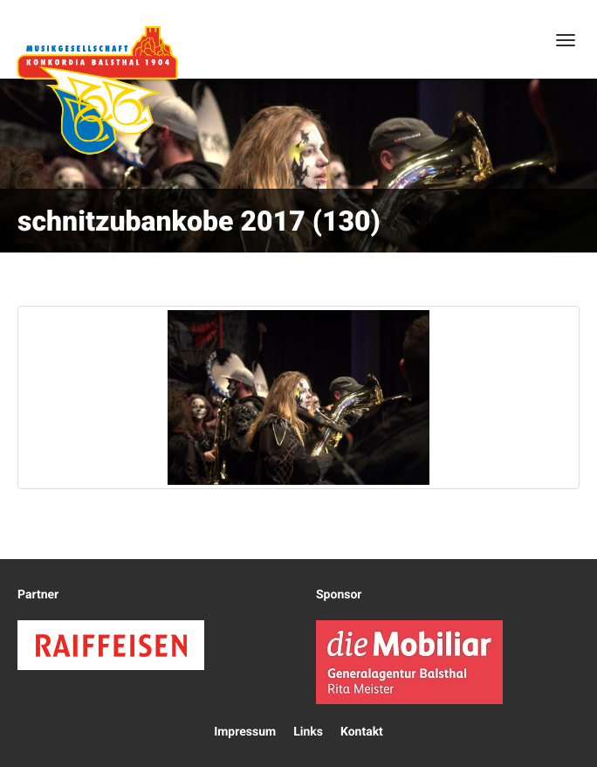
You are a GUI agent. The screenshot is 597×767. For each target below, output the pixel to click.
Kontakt (361, 732)
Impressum (245, 732)
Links (308, 732)
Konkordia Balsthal (97, 89)
